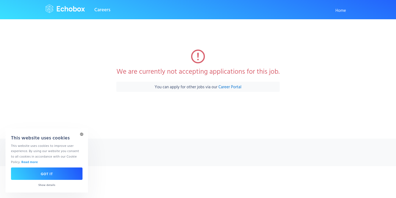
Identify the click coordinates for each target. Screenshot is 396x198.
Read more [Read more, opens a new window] (29, 161)
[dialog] (47, 160)
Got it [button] (47, 174)
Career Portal (229, 87)
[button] (46, 184)
